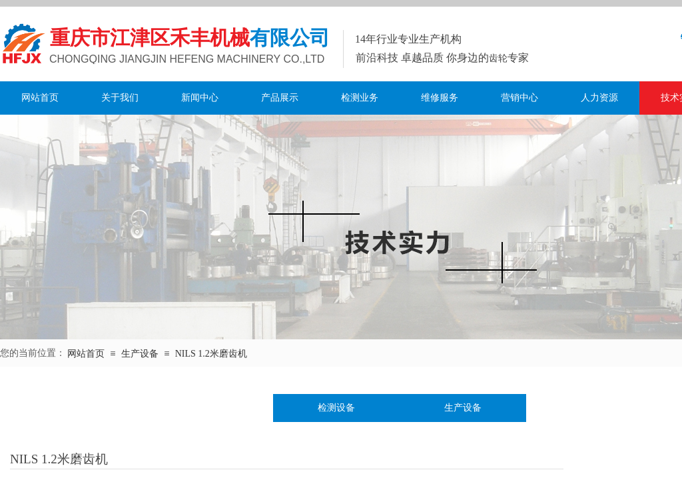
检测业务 (359, 98)
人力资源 (599, 98)
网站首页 (40, 98)
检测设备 (336, 408)
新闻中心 (199, 98)
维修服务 (439, 98)
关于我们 (120, 98)
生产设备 (140, 354)
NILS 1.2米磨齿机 (211, 354)
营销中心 (519, 98)
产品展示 (279, 98)
